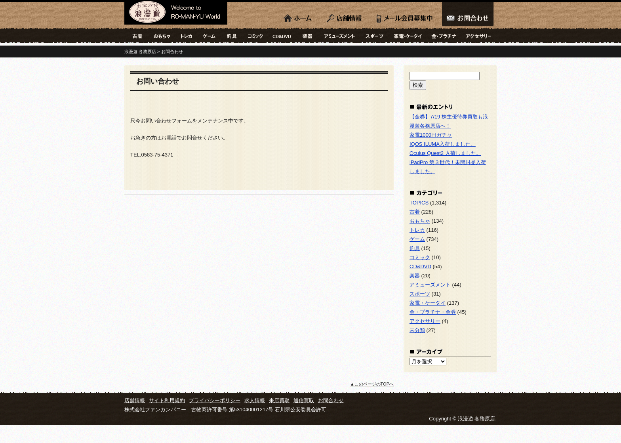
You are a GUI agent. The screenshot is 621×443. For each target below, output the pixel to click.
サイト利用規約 (167, 400)
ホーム (298, 16)
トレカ (186, 36)
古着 (136, 36)
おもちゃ (161, 36)
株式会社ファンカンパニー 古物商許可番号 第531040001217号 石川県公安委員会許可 (225, 409)
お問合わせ (468, 16)
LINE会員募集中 (404, 16)
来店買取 (279, 400)
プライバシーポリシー (214, 400)
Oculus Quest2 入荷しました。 (445, 153)
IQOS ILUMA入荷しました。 (443, 144)
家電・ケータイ (408, 36)
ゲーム (209, 36)
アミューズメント (339, 36)
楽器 (307, 36)
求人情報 (254, 400)
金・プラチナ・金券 (443, 36)
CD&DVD (282, 36)
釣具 (231, 36)
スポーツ (375, 36)
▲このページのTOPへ (372, 384)
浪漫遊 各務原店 (175, 14)
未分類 (417, 330)
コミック (255, 36)
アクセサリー (479, 36)
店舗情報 (345, 16)
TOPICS (419, 203)
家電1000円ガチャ (431, 135)
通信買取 (303, 400)
